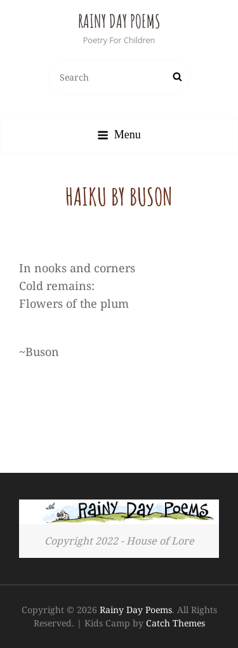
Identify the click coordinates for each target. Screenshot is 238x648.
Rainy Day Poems (119, 21)
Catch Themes (175, 623)
